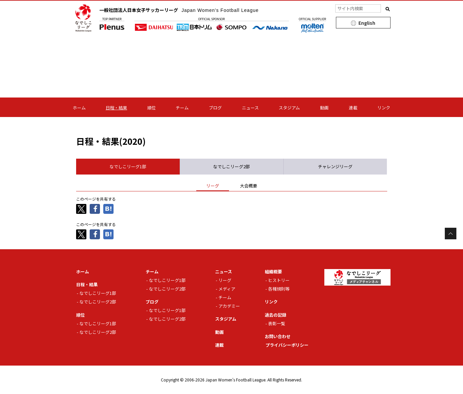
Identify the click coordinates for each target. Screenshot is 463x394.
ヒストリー (279, 280)
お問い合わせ (278, 336)
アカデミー (229, 306)
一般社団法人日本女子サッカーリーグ (179, 10)
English (366, 23)
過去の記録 (275, 315)
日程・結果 (116, 107)
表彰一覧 (276, 323)
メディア (226, 289)
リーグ (224, 280)
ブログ (215, 107)
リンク (383, 107)
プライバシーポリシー (286, 345)
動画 (324, 107)
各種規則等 (279, 289)
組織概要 (273, 271)
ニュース (250, 107)
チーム (182, 107)
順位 (151, 107)
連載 (353, 107)
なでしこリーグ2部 (97, 301)
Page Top (450, 233)
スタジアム (289, 107)
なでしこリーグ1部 (97, 293)
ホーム (79, 107)
